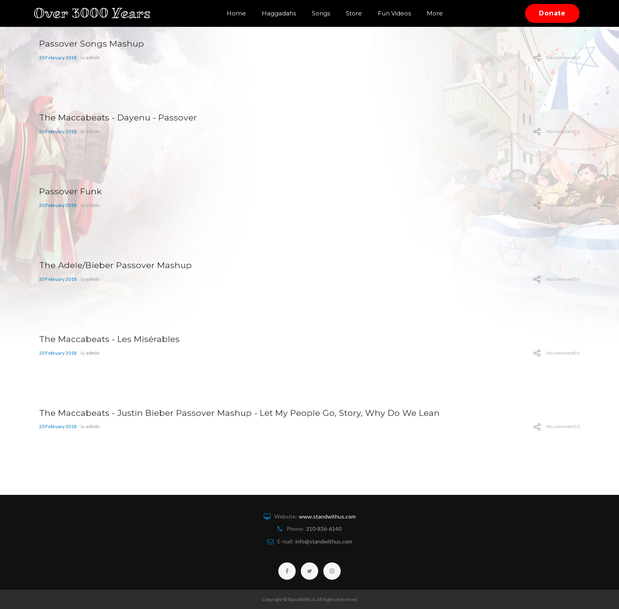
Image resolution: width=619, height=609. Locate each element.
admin (92, 57)
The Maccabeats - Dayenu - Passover (124, 117)
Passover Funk (73, 191)
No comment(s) (563, 57)
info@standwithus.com (323, 541)
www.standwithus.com (327, 516)
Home (236, 13)
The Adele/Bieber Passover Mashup (122, 265)
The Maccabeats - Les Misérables (115, 338)
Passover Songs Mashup (96, 43)
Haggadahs (279, 13)
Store (354, 13)
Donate (552, 13)
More (435, 13)
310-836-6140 (323, 528)
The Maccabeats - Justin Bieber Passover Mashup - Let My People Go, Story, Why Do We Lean (257, 412)
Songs (321, 13)
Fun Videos (394, 13)
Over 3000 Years (97, 13)
